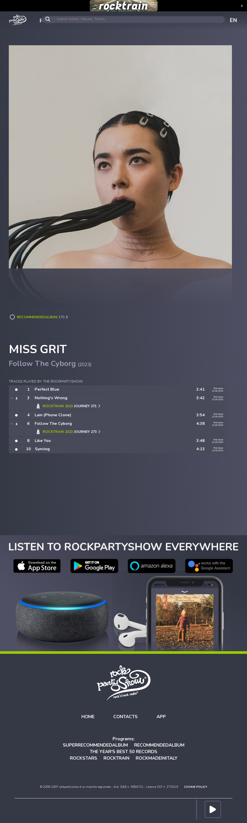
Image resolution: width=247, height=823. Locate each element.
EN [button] (233, 20)
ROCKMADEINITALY (156, 758)
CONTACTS (125, 717)
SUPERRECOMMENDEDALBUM (95, 745)
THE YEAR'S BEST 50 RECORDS (123, 752)
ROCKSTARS (83, 758)
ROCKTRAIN (116, 758)
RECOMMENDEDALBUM (159, 745)
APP (161, 717)
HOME (87, 717)
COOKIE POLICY (195, 787)
